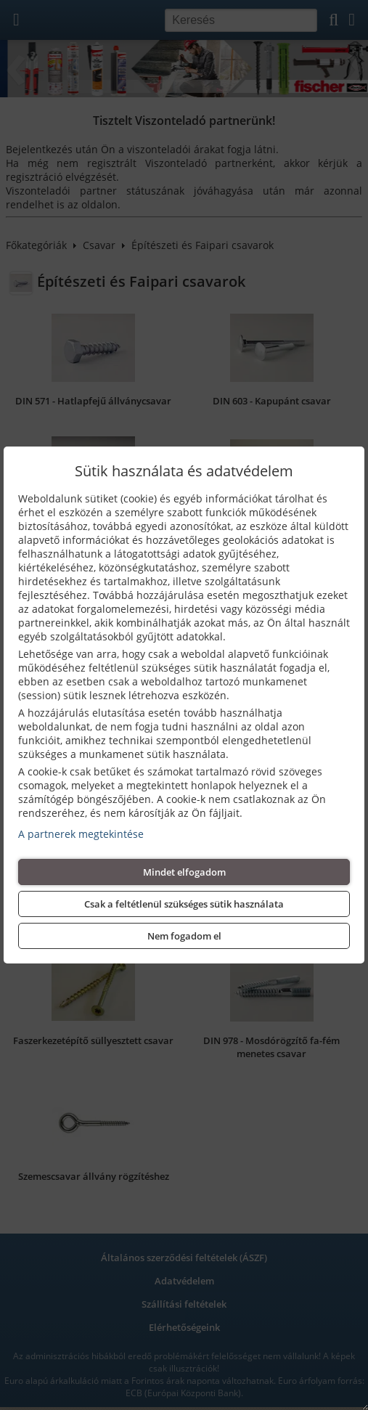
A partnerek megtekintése (81, 834)
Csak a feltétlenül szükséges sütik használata (184, 903)
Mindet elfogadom (184, 872)
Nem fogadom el (184, 935)
